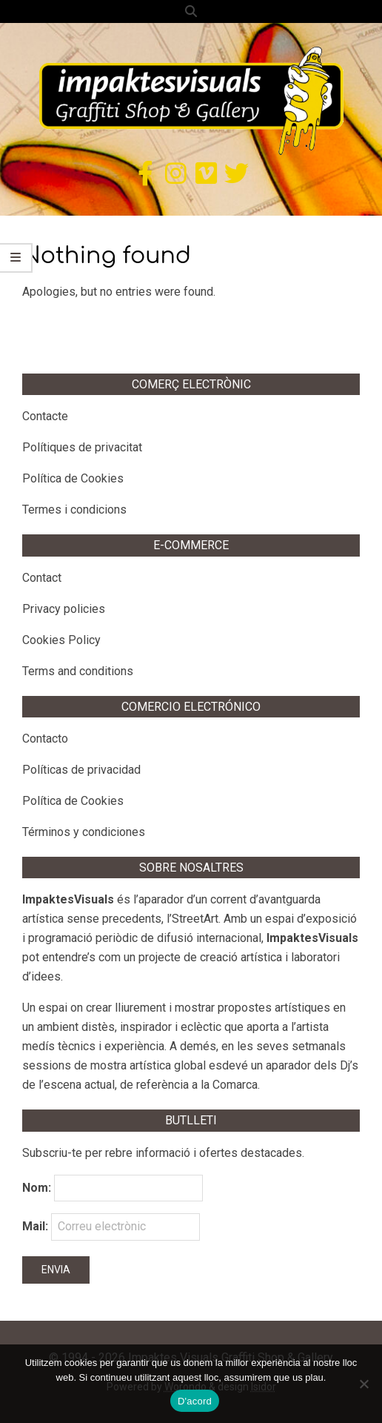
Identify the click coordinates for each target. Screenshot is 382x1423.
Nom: (36, 1188)
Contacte (45, 416)
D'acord (195, 1401)
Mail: (111, 1226)
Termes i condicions (74, 509)
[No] (363, 1383)
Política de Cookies (73, 478)
